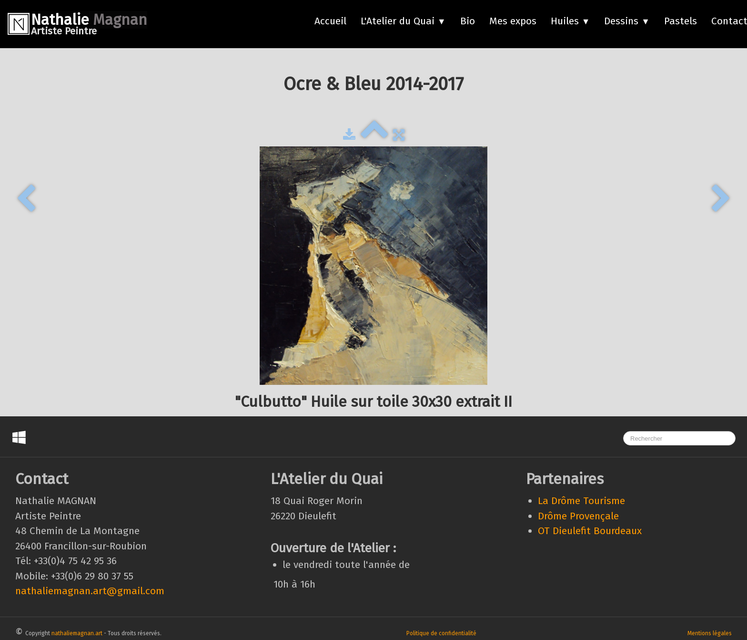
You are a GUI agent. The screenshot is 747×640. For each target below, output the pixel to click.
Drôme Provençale (578, 516)
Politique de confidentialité (441, 633)
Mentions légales (709, 633)
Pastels (680, 21)
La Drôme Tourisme (581, 501)
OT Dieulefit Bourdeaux (590, 531)
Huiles (570, 21)
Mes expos (512, 21)
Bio (467, 21)
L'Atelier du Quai (403, 21)
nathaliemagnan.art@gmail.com (89, 591)
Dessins (627, 21)
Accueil (330, 21)
